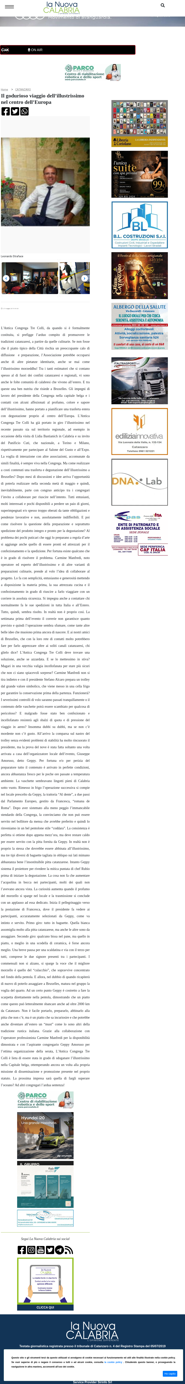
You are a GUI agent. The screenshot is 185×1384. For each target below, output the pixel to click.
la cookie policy (113, 1362)
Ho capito (170, 1373)
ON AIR (35, 50)
